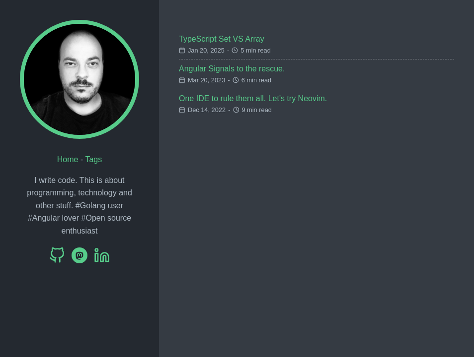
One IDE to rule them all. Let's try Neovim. (253, 98)
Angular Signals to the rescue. (232, 68)
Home (68, 159)
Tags (93, 159)
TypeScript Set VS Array (221, 39)
